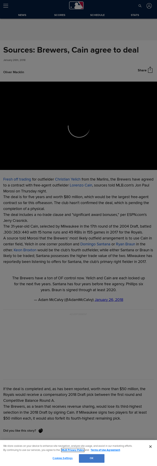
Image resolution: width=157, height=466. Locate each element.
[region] (78, 453)
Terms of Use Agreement (105, 450)
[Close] (150, 446)
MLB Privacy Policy (73, 450)
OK (91, 458)
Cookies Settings (63, 458)
